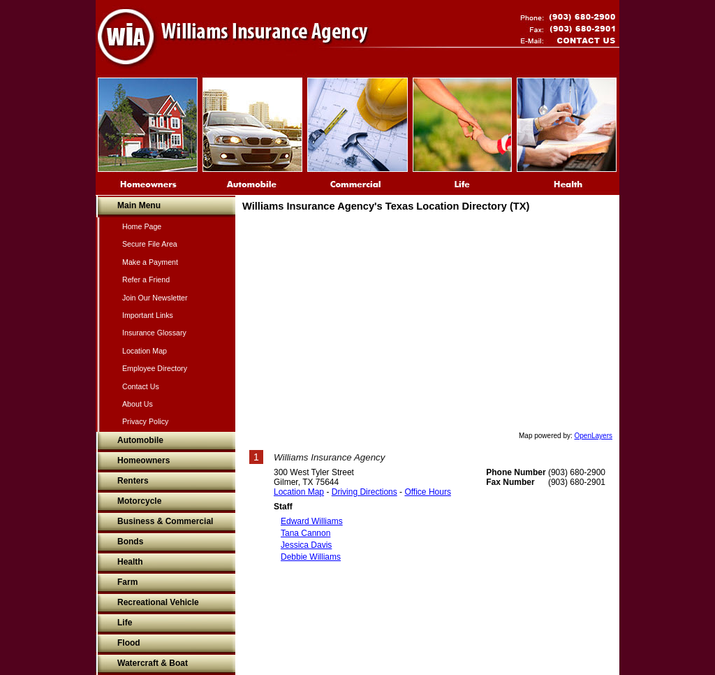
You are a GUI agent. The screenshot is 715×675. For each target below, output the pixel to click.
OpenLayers (593, 436)
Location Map (299, 492)
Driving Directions (364, 492)
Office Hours (427, 492)
